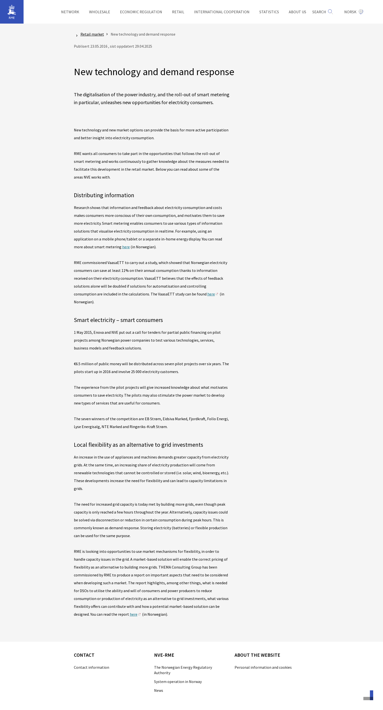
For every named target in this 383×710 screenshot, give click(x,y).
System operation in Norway (178, 681)
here (126, 246)
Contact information (91, 667)
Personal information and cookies (263, 667)
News (158, 690)
